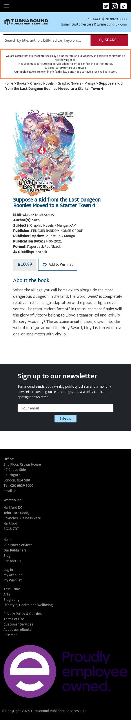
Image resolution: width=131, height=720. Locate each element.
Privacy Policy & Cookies (23, 614)
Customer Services (18, 624)
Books (22, 83)
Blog (7, 556)
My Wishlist (13, 580)
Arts (7, 594)
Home (9, 83)
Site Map (11, 635)
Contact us (12, 561)
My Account (13, 575)
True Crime (12, 589)
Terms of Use (14, 619)
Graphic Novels (42, 83)
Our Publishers (15, 550)
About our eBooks (17, 630)
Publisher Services (18, 545)
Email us (10, 491)
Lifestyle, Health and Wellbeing (28, 605)
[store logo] (26, 22)
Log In (8, 570)
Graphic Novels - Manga (77, 83)
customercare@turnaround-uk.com (99, 24)
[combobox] (47, 40)
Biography (11, 600)
